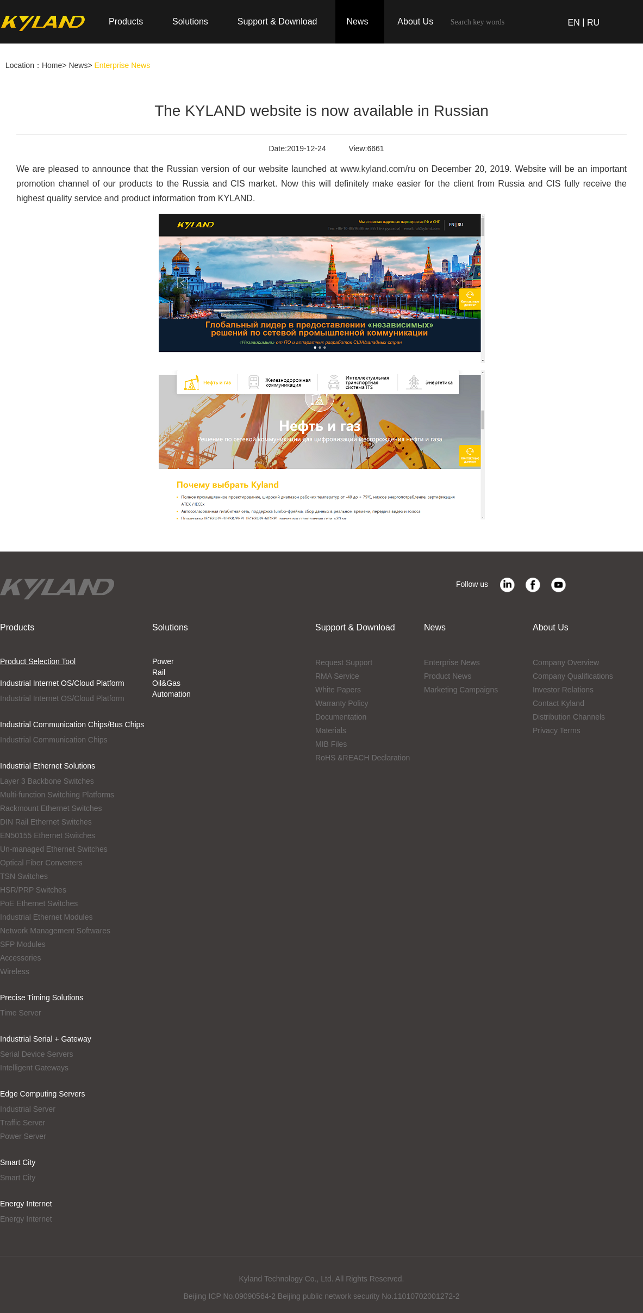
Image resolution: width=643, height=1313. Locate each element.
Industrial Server (27, 1109)
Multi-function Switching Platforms (57, 794)
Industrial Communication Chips (54, 739)
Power (163, 661)
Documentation (340, 717)
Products (17, 627)
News (78, 65)
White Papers (338, 689)
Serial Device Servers (36, 1054)
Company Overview (566, 662)
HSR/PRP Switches (33, 889)
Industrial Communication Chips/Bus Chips (72, 724)
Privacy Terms (556, 730)
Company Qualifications (573, 676)
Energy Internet (26, 1203)
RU (593, 22)
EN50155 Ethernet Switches (47, 835)
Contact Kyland (558, 703)
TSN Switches (24, 876)
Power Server (23, 1136)
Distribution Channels (569, 717)
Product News (447, 676)
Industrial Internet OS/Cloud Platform (62, 683)
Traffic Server (22, 1122)
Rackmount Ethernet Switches (51, 808)
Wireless (14, 971)
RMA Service (337, 676)
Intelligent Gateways (34, 1067)
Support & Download (355, 627)
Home (52, 65)
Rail (158, 672)
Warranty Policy (342, 703)
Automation (171, 694)
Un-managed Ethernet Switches (54, 849)
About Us (551, 627)
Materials (330, 730)
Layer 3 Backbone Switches (47, 781)
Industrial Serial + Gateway (45, 1039)
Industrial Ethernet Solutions (47, 765)
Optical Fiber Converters (41, 862)
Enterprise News (452, 662)
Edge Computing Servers (42, 1093)
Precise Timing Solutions (41, 997)
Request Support (343, 662)
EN (574, 22)
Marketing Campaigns (461, 689)
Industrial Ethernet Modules (46, 917)
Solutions (170, 627)
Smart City (17, 1162)
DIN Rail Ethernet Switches (46, 821)
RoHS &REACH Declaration (362, 757)
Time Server (20, 1012)
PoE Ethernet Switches (39, 903)
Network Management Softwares (55, 930)
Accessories (20, 957)
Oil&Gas (166, 683)
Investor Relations (563, 689)
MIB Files (331, 744)
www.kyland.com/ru (377, 169)
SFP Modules (23, 944)
